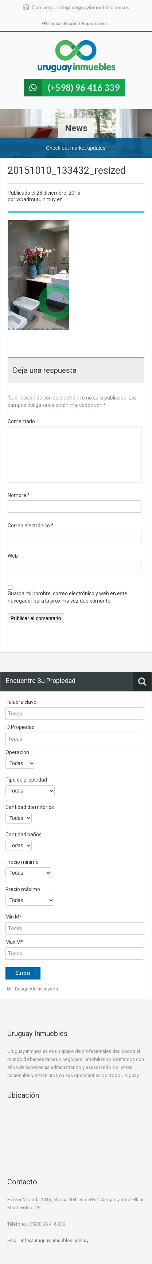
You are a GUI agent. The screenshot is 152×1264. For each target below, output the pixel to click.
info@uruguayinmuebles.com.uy (93, 7)
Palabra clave (20, 702)
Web (13, 556)
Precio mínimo (22, 862)
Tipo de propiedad (26, 780)
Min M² (13, 917)
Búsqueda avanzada (32, 989)
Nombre (19, 495)
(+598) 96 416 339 (84, 87)
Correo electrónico (31, 525)
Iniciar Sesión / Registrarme (74, 23)
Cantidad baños (23, 834)
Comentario (21, 421)
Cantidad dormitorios (29, 807)
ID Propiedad (20, 727)
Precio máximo (22, 889)
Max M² (14, 942)
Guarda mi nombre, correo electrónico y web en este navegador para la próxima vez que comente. (67, 597)
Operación (17, 752)
